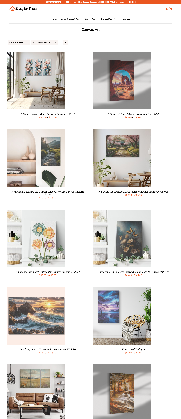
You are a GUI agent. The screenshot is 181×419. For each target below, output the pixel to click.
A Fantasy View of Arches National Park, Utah (133, 114)
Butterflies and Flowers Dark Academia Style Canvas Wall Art (133, 272)
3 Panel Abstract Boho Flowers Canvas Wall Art (47, 114)
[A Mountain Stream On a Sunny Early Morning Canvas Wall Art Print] (36, 131)
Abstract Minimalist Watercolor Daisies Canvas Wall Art (48, 272)
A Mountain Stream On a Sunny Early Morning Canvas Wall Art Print (48, 193)
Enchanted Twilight (133, 349)
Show (44, 42)
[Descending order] (33, 42)
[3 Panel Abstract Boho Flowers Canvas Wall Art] (36, 53)
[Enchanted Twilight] (122, 288)
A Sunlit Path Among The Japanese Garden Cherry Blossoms (133, 191)
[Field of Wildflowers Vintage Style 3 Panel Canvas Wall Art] (36, 366)
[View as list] (65, 42)
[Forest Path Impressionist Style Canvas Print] (122, 366)
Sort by (16, 42)
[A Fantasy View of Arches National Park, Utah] (122, 53)
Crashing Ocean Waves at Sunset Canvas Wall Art (47, 349)
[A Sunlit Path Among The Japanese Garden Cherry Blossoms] (122, 131)
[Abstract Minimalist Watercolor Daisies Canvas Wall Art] (36, 211)
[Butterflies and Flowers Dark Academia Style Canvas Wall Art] (122, 211)
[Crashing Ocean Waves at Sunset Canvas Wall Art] (36, 288)
